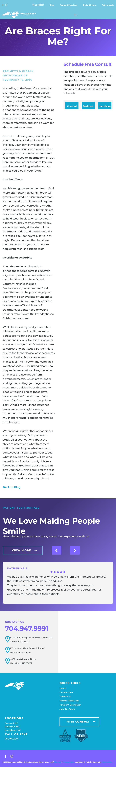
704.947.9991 (38, 5)
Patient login (108, 5)
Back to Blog (11, 487)
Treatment (65, 696)
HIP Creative (107, 762)
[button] (75, 15)
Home (63, 688)
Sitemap (57, 762)
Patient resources (69, 700)
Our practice (66, 692)
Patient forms (89, 5)
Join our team (67, 709)
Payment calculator (68, 5)
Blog (52, 5)
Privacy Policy (69, 762)
